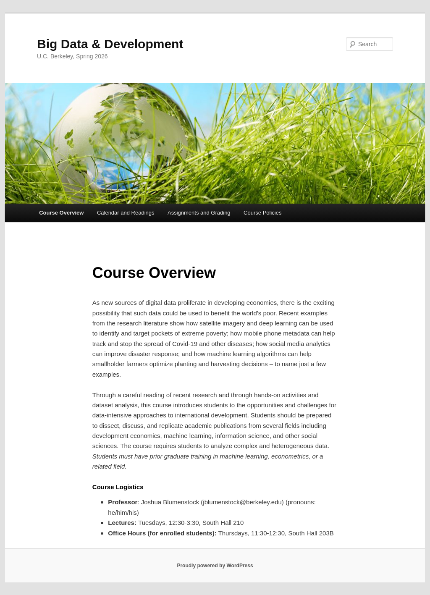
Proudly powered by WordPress (215, 566)
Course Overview (61, 213)
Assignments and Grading (199, 213)
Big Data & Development (110, 44)
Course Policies (262, 213)
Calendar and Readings (126, 213)
